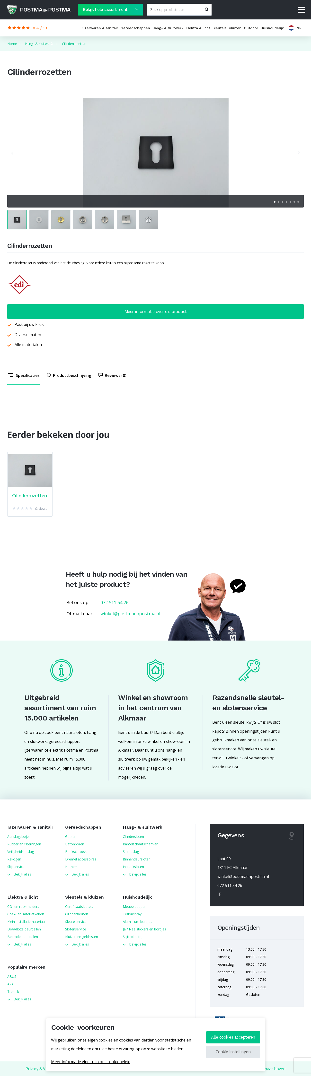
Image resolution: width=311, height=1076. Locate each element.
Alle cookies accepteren (233, 1037)
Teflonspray (132, 914)
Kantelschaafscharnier (140, 844)
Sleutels (219, 28)
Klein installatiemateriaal (26, 921)
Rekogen (14, 859)
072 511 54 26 (114, 602)
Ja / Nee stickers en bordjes (144, 929)
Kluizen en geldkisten (81, 936)
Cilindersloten (133, 836)
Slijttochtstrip (133, 936)
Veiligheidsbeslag (20, 851)
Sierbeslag (131, 851)
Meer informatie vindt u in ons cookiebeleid (90, 1061)
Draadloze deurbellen (24, 929)
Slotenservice (75, 929)
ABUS (11, 976)
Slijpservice (16, 866)
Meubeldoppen (134, 906)
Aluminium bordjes (137, 921)
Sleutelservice (76, 921)
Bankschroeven (77, 851)
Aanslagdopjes (18, 836)
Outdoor (251, 28)
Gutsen (70, 836)
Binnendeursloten (137, 859)
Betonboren (74, 844)
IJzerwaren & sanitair (100, 28)
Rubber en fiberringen (24, 844)
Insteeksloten (133, 866)
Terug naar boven (268, 1068)
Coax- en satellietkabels (25, 914)
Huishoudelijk (272, 28)
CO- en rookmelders (23, 906)
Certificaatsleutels (79, 906)
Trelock (13, 991)
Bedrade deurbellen (22, 936)
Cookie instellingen (233, 1051)
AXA (10, 984)
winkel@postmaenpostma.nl (130, 613)
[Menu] (301, 10)
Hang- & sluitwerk (167, 28)
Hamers (71, 866)
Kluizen (235, 28)
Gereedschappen (135, 28)
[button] (12, 153)
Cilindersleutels (77, 914)
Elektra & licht (198, 28)
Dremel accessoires (80, 859)
